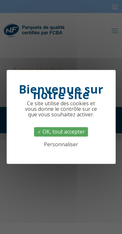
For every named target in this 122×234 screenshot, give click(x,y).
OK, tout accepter (61, 131)
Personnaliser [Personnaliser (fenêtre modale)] (61, 144)
